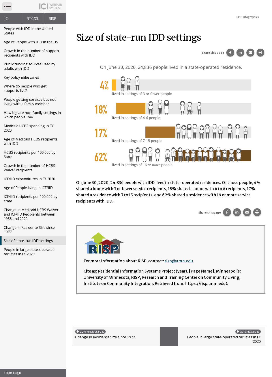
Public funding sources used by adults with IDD (29, 66)
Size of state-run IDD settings (28, 240)
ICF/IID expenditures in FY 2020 (29, 178)
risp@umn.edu (179, 260)
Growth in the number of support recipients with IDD (31, 53)
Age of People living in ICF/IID (28, 187)
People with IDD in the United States (28, 31)
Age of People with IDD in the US (31, 42)
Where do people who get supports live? (25, 88)
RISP (52, 18)
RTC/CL (33, 18)
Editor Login (12, 373)
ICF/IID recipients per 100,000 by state (30, 198)
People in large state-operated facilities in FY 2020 (29, 251)
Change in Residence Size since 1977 (29, 229)
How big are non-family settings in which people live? (32, 114)
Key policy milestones (21, 77)
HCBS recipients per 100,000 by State (29, 154)
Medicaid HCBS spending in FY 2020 (28, 128)
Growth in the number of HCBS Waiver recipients (29, 167)
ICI (6, 18)
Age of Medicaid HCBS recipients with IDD (30, 141)
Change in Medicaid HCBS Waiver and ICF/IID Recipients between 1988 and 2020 (31, 214)
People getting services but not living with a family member (30, 101)
